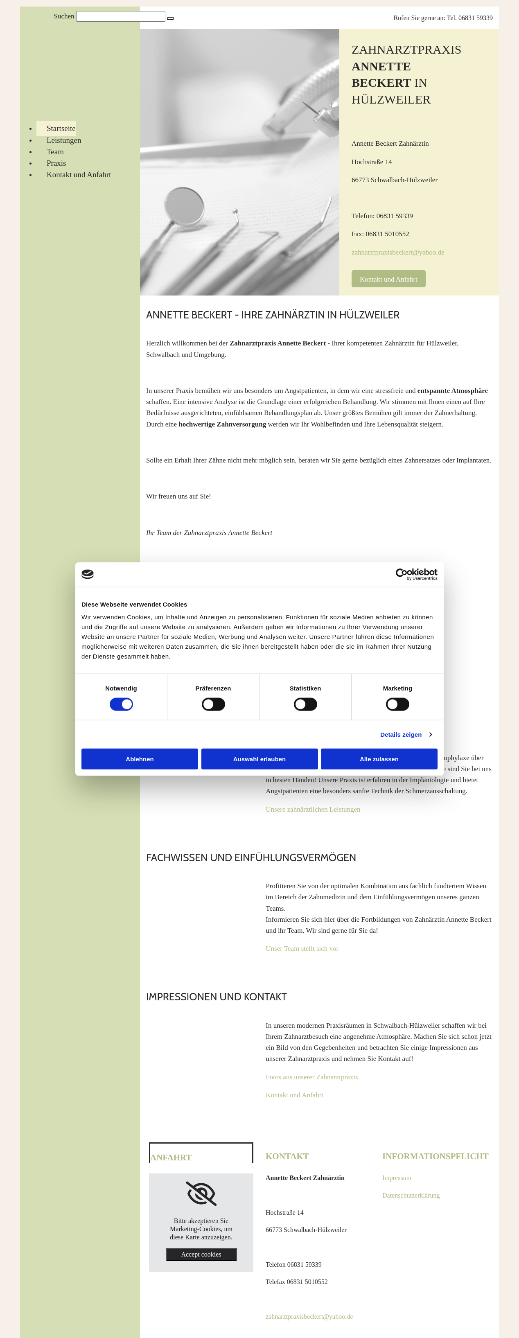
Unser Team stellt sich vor (302, 948)
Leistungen (64, 140)
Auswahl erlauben (259, 759)
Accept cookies (201, 1254)
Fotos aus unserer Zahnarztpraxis (312, 1077)
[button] (170, 18)
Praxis (56, 163)
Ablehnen (139, 759)
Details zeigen (401, 734)
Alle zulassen (379, 759)
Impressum (396, 1177)
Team (55, 151)
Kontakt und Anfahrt (79, 174)
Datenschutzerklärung (411, 1195)
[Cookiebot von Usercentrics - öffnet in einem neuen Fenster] (402, 574)
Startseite (61, 128)
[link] (201, 1194)
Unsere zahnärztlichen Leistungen (313, 809)
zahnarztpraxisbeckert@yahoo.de (398, 252)
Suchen (64, 16)
